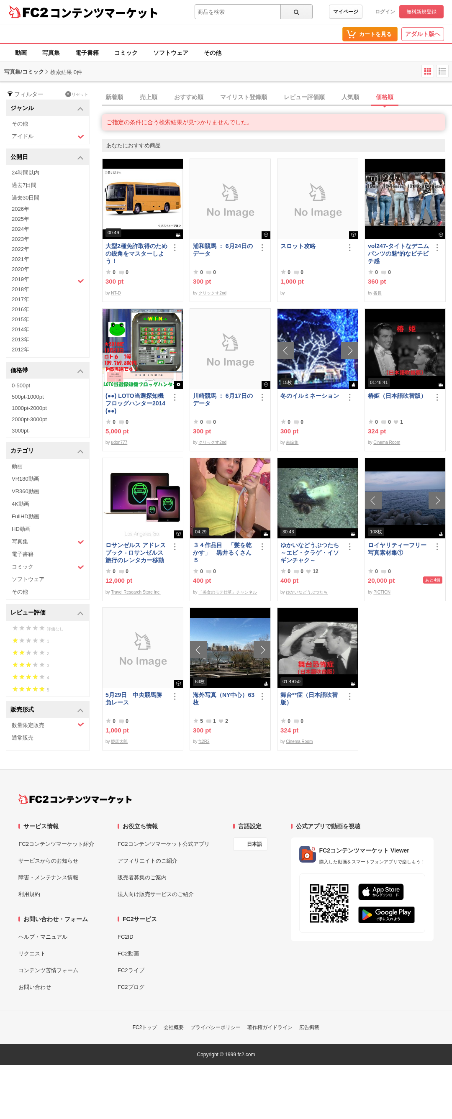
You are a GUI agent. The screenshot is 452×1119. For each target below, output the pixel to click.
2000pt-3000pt (29, 419)
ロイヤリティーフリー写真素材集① (397, 549)
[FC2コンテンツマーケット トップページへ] (75, 799)
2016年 (20, 309)
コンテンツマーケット (104, 12)
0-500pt (21, 385)
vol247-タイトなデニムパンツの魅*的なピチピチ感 (398, 253)
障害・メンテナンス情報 (48, 877)
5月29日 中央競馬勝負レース (133, 698)
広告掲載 (309, 1027)
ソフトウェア (170, 52)
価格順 (384, 97)
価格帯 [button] (47, 371)
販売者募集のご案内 (142, 877)
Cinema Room (386, 442)
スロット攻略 (298, 246)
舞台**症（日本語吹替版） (309, 698)
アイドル (48, 136)
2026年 (20, 209)
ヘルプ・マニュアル (42, 937)
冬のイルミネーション (309, 395)
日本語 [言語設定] (254, 844)
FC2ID (126, 937)
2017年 (20, 299)
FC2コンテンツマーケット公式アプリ (164, 844)
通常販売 (22, 738)
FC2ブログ (131, 987)
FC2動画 (128, 953)
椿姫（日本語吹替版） (397, 395)
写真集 (51, 52)
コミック (126, 52)
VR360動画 (25, 491)
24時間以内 (25, 172)
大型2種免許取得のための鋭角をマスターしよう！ (136, 253)
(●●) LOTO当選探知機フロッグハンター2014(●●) (135, 403)
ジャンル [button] (47, 109)
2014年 (20, 329)
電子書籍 (87, 52)
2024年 (20, 229)
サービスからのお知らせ (48, 861)
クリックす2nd (212, 293)
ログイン (385, 12)
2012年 (20, 349)
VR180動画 (25, 479)
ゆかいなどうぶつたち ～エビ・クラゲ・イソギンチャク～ (311, 552)
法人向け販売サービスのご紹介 (156, 894)
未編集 (292, 442)
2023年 (20, 239)
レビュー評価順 (304, 97)
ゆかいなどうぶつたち (307, 592)
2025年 (20, 219)
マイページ (345, 12)
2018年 (20, 289)
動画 (21, 52)
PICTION (381, 592)
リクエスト (32, 953)
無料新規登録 (421, 12)
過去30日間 (25, 198)
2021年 (20, 259)
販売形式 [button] (47, 710)
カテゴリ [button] (47, 451)
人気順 (350, 97)
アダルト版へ (422, 34)
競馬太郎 (119, 741)
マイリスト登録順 (243, 97)
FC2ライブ (131, 970)
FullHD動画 (25, 516)
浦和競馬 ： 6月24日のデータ (223, 250)
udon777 (119, 442)
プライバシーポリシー (215, 1027)
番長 (377, 293)
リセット (76, 94)
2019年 (48, 280)
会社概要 (174, 1027)
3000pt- (21, 431)
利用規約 (29, 894)
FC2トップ (145, 1027)
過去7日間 (24, 185)
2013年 (20, 339)
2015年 (20, 319)
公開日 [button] (47, 157)
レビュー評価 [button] (47, 613)
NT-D (116, 293)
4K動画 (20, 504)
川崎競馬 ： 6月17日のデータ (223, 399)
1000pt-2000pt (29, 408)
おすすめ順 (188, 97)
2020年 (20, 269)
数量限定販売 (48, 724)
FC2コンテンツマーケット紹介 (56, 844)
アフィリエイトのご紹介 (147, 861)
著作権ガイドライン (270, 1027)
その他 (212, 52)
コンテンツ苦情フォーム (48, 970)
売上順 (148, 97)
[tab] (277, 97)
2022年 (20, 249)
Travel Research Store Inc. (136, 592)
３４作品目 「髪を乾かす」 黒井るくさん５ (222, 552)
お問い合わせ (34, 987)
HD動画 (21, 529)
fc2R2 (203, 741)
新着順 (114, 97)
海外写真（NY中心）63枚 (223, 698)
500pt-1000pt (28, 397)
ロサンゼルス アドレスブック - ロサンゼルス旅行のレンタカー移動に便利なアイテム (135, 553)
